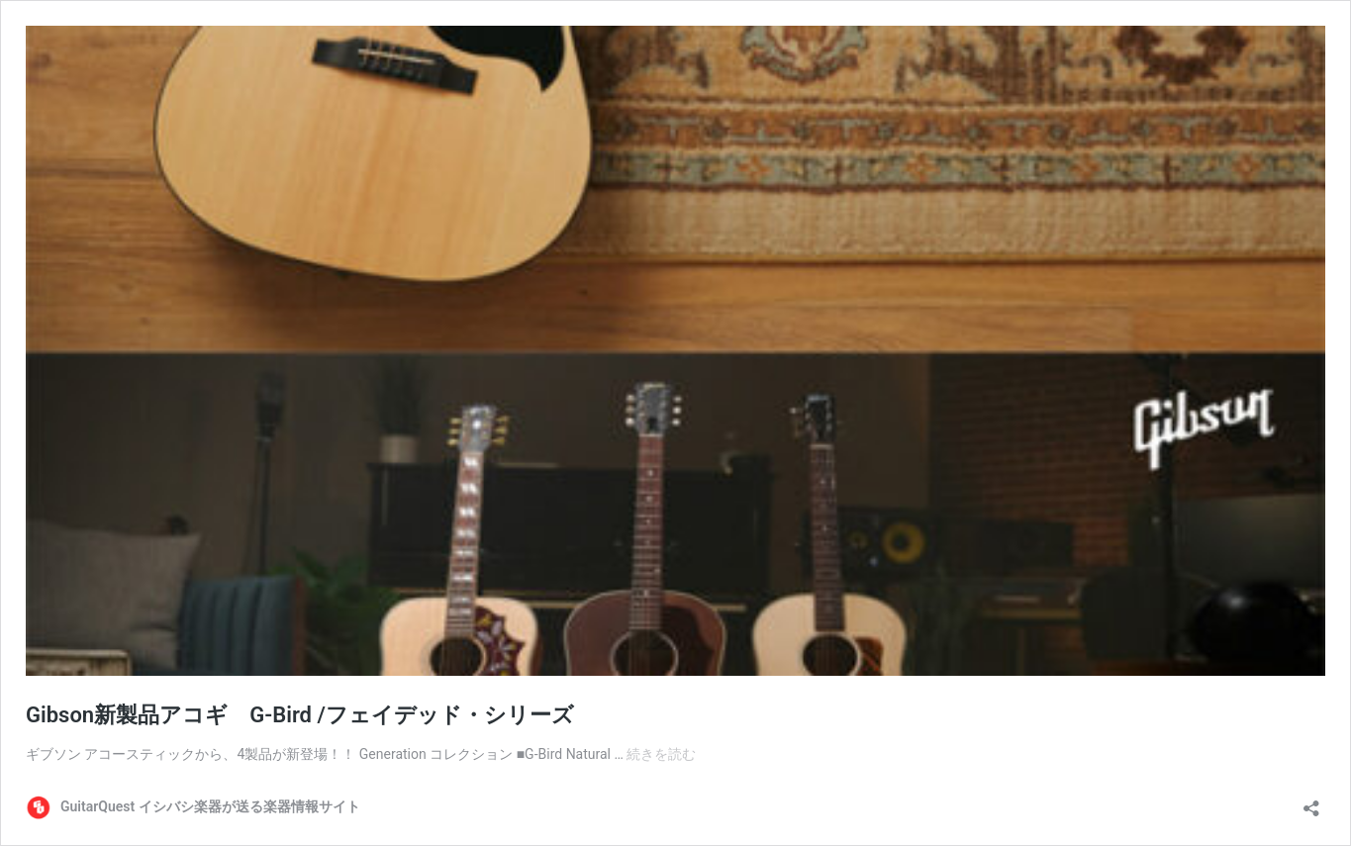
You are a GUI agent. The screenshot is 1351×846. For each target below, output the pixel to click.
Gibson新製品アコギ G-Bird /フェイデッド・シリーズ (300, 715)
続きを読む (661, 754)
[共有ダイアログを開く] (1311, 802)
